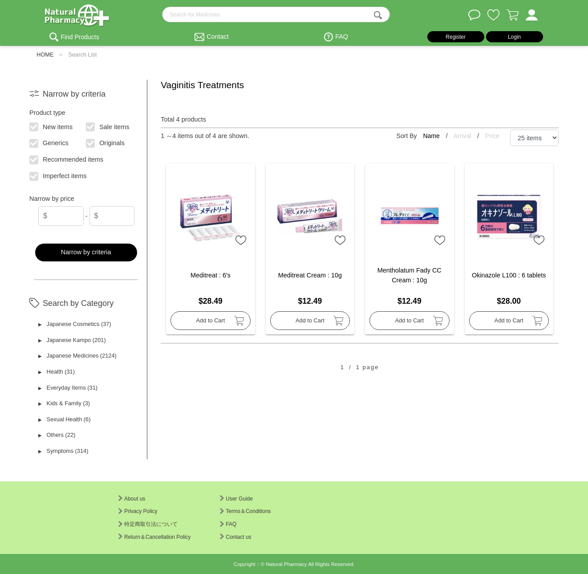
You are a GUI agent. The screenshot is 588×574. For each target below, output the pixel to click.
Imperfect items (58, 175)
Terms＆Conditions (245, 511)
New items (51, 126)
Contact (218, 36)
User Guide (236, 499)
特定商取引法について (148, 524)
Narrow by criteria (86, 252)
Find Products (80, 37)
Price (492, 135)
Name (432, 135)
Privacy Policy (138, 511)
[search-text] (275, 14)
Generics (49, 142)
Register (456, 37)
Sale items (108, 126)
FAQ (341, 36)
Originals (106, 142)
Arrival (463, 135)
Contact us (235, 537)
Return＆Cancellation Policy (154, 537)
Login (514, 37)
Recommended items (66, 159)
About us (131, 499)
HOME (44, 54)
